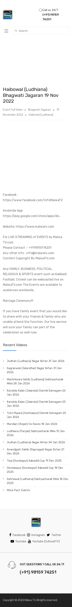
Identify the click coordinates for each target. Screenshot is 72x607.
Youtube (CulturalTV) (44, 541)
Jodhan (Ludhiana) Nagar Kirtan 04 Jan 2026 (36, 442)
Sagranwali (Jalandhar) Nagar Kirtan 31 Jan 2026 (34, 370)
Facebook (17, 535)
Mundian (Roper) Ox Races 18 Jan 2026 (32, 424)
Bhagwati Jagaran (39, 109)
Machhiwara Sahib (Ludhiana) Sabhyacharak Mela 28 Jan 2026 (35, 381)
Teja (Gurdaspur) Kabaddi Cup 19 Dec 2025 (34, 460)
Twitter (54, 535)
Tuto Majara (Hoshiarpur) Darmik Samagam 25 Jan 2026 (36, 415)
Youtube (18, 541)
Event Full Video (13, 109)
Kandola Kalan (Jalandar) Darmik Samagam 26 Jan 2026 (36, 392)
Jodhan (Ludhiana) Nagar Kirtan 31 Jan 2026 (36, 361)
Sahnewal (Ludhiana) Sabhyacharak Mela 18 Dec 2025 (37, 481)
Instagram (36, 535)
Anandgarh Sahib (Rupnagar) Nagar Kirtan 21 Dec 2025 (35, 451)
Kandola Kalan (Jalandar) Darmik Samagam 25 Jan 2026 (36, 404)
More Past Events (18, 490)
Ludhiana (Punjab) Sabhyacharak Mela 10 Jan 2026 (36, 433)
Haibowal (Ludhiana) (41, 114)
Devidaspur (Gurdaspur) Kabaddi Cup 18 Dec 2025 (35, 470)
